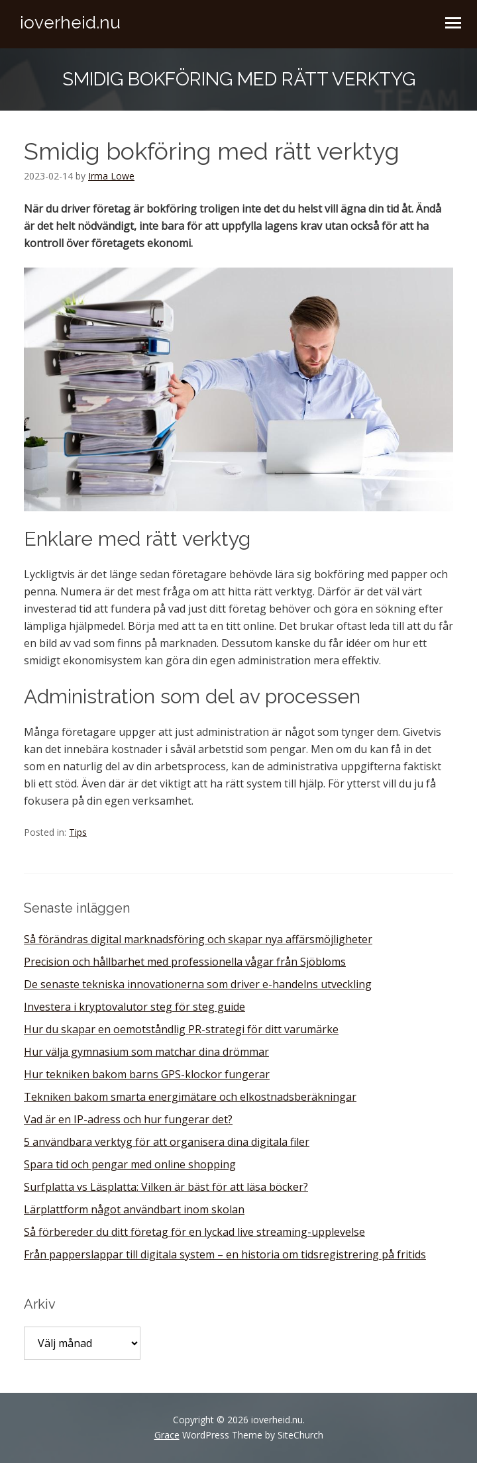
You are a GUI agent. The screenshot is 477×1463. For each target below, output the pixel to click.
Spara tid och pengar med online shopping (130, 1164)
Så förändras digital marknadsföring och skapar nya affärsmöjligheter (198, 939)
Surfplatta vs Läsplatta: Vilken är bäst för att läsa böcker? (166, 1187)
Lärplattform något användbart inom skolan (134, 1209)
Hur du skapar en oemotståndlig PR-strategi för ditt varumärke (181, 1029)
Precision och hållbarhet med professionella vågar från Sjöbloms (185, 961)
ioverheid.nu (70, 22)
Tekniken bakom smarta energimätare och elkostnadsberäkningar (190, 1096)
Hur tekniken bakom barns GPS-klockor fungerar (147, 1074)
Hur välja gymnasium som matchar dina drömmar (146, 1051)
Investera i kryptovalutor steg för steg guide (134, 1006)
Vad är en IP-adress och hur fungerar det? (128, 1119)
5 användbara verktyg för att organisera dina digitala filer (166, 1142)
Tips (78, 832)
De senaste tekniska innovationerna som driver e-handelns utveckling (198, 984)
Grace (167, 1435)
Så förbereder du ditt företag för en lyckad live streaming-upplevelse (194, 1232)
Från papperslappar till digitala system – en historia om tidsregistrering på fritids (225, 1254)
